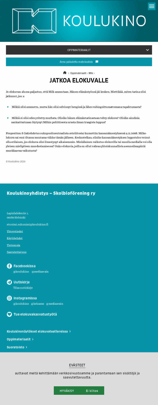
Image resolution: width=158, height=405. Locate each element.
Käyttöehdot (15, 238)
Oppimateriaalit (79, 73)
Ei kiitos (92, 391)
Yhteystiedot (15, 231)
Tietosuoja (13, 245)
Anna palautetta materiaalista (79, 62)
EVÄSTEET (77, 365)
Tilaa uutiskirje (23, 288)
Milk (91, 73)
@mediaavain (40, 271)
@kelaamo (37, 303)
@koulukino (21, 271)
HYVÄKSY (67, 391)
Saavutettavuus (16, 252)
